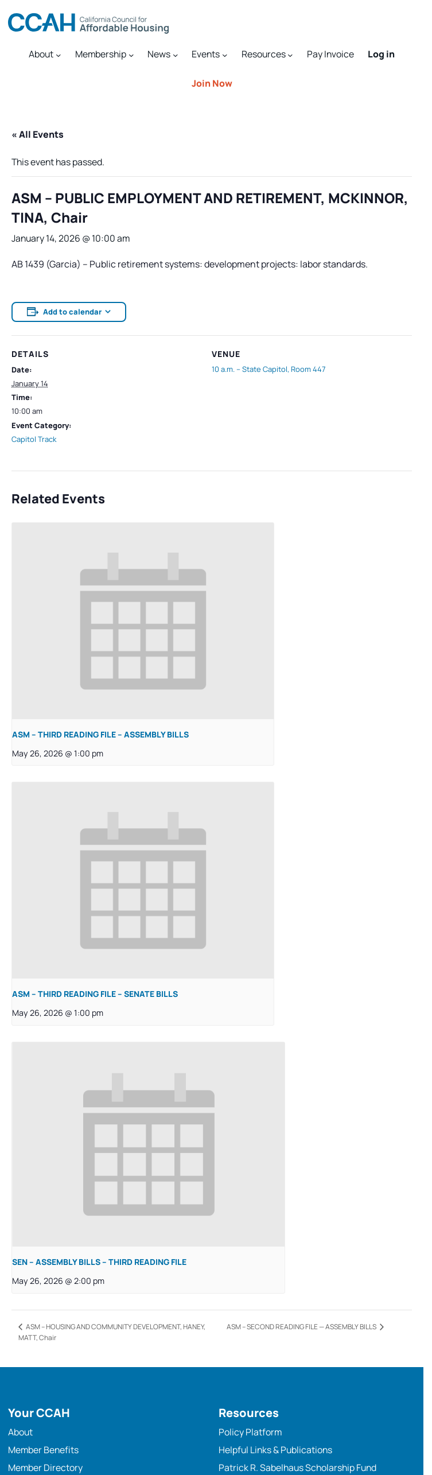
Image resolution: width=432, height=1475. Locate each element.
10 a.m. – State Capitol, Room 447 (268, 369)
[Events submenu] (209, 54)
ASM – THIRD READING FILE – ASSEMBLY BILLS (100, 734)
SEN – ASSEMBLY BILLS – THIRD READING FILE (99, 1261)
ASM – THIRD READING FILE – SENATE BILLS (95, 993)
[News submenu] (162, 54)
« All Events (37, 134)
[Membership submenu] (104, 54)
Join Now (212, 83)
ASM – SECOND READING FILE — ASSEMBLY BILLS (302, 1327)
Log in (381, 54)
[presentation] (143, 621)
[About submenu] (45, 54)
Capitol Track (33, 439)
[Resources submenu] (267, 54)
